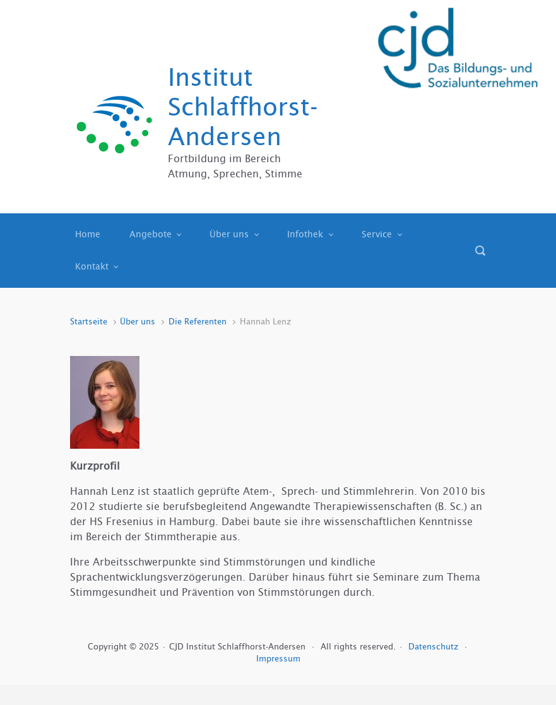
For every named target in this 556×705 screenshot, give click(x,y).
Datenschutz (434, 646)
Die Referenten (198, 321)
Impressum (278, 658)
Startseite (88, 321)
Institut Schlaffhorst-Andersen (243, 107)
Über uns (137, 321)
